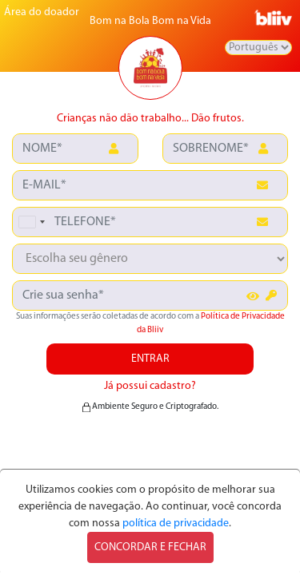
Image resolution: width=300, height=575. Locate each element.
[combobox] (31, 222)
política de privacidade (175, 523)
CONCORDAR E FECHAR (150, 547)
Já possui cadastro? (150, 386)
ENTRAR (150, 359)
